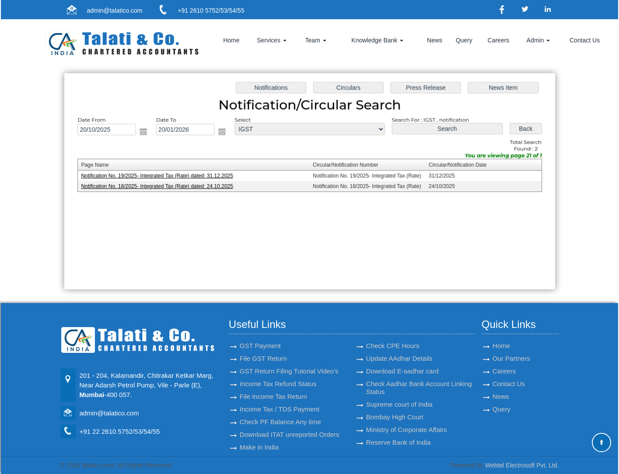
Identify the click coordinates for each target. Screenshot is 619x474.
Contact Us (585, 40)
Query (464, 40)
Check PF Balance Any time (280, 411)
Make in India (259, 437)
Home (231, 40)
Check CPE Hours (393, 335)
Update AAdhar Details (399, 348)
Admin (538, 40)
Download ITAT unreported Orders (289, 424)
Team (315, 40)
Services (272, 40)
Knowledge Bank (377, 40)
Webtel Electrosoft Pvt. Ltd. (522, 465)
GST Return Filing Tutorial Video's (289, 361)
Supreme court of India (399, 394)
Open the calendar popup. (147, 132)
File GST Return (263, 348)
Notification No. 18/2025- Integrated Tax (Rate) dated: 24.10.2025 (160, 186)
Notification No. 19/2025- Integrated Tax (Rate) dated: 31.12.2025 (160, 176)
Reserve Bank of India (398, 432)
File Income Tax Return (273, 386)
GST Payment (260, 335)
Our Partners (511, 348)
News (434, 40)
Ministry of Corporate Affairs (406, 419)
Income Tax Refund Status (278, 373)
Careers (499, 40)
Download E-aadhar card (402, 361)
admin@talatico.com (114, 10)
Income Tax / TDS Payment (279, 399)
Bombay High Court (394, 407)
